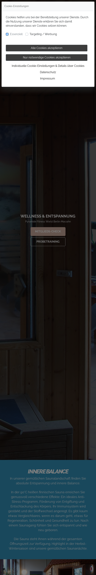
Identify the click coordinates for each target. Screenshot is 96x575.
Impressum (47, 78)
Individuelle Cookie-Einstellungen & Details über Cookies (48, 66)
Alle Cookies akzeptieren (46, 48)
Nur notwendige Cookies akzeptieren (46, 57)
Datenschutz (48, 72)
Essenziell (16, 34)
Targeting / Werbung (43, 34)
